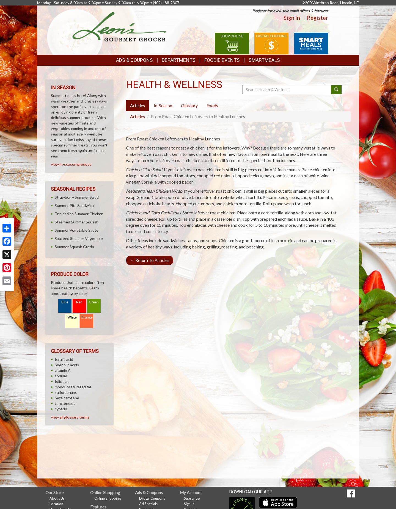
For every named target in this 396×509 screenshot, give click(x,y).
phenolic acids (67, 365)
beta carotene (67, 397)
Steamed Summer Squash (76, 222)
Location (56, 504)
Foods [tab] (212, 105)
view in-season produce (71, 164)
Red (79, 302)
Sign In (292, 17)
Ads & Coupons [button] (134, 60)
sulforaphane (66, 392)
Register (317, 17)
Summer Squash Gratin (74, 246)
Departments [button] (179, 60)
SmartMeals (264, 60)
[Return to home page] (119, 26)
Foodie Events (222, 60)
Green (94, 302)
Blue (64, 302)
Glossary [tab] (189, 105)
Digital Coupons (152, 498)
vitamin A (63, 370)
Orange (87, 317)
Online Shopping (107, 498)
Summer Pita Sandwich (74, 205)
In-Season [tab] (163, 105)
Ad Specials (148, 504)
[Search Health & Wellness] (287, 89)
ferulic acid (64, 359)
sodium (61, 376)
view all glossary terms (70, 417)
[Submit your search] (336, 89)
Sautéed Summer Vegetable (79, 238)
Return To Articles (149, 260)
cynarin (61, 408)
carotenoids (65, 403)
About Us (57, 498)
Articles (137, 116)
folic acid (62, 381)
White (72, 317)
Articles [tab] (137, 105)
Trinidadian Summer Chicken (79, 213)
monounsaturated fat (73, 386)
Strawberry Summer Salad (77, 197)
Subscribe (192, 498)
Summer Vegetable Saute (76, 230)
